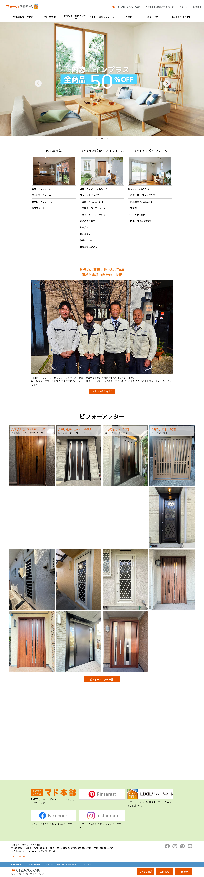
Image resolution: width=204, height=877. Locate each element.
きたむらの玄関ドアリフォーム (76, 17)
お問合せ (183, 6)
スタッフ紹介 (154, 17)
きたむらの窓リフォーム (102, 17)
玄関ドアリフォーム (41, 188)
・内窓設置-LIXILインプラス (141, 195)
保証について (86, 233)
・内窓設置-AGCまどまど (140, 201)
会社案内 (127, 17)
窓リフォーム (38, 207)
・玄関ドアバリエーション (92, 201)
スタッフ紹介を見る (102, 391)
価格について (86, 240)
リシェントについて (89, 195)
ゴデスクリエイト (83, 864)
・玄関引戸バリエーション (93, 207)
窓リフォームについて (138, 188)
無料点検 (84, 227)
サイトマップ (19, 857)
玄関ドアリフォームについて (94, 188)
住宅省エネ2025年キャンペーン (159, 6)
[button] (96, 138)
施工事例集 (50, 17)
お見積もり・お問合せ (24, 17)
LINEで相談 (145, 871)
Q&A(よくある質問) (180, 17)
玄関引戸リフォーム (41, 195)
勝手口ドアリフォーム (42, 201)
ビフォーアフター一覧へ (103, 679)
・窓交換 (132, 207)
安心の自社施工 (87, 220)
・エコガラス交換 (136, 214)
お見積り (197, 6)
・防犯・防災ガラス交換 (140, 220)
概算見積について (88, 246)
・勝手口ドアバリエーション (94, 214)
